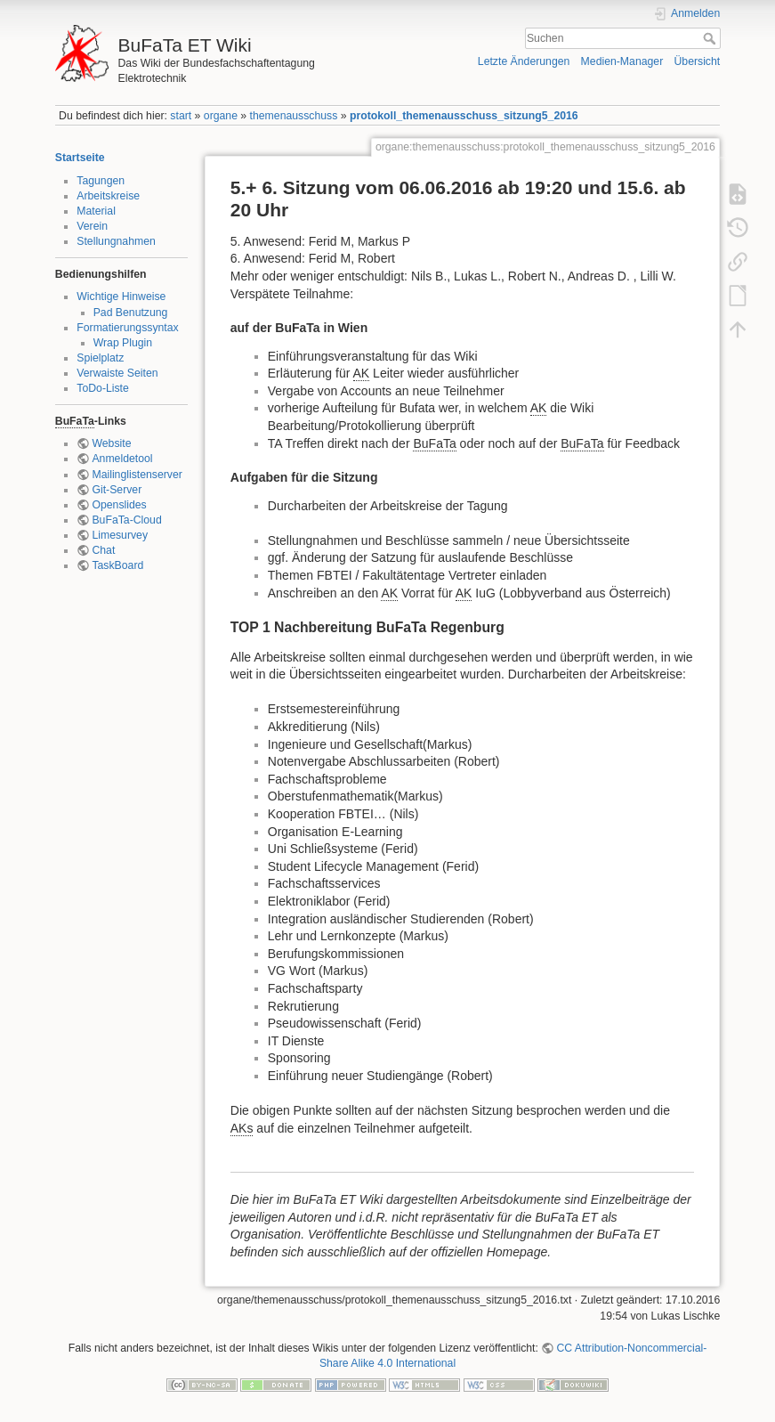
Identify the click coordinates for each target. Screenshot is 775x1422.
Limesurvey (120, 535)
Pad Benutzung (130, 312)
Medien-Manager (622, 61)
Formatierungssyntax (127, 327)
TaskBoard (117, 565)
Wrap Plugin (123, 343)
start (180, 116)
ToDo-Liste (103, 388)
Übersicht (697, 61)
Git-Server (116, 489)
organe (221, 116)
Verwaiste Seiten (117, 373)
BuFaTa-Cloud (126, 520)
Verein (92, 226)
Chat (103, 550)
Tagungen (101, 181)
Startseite (80, 157)
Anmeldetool (122, 458)
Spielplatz (100, 358)
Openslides (119, 505)
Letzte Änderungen (524, 61)
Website (111, 443)
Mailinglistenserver (137, 474)
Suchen (711, 38)
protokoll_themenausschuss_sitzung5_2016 (464, 116)
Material (96, 211)
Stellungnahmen (116, 241)
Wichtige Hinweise (121, 296)
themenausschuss (294, 116)
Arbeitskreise (108, 196)
